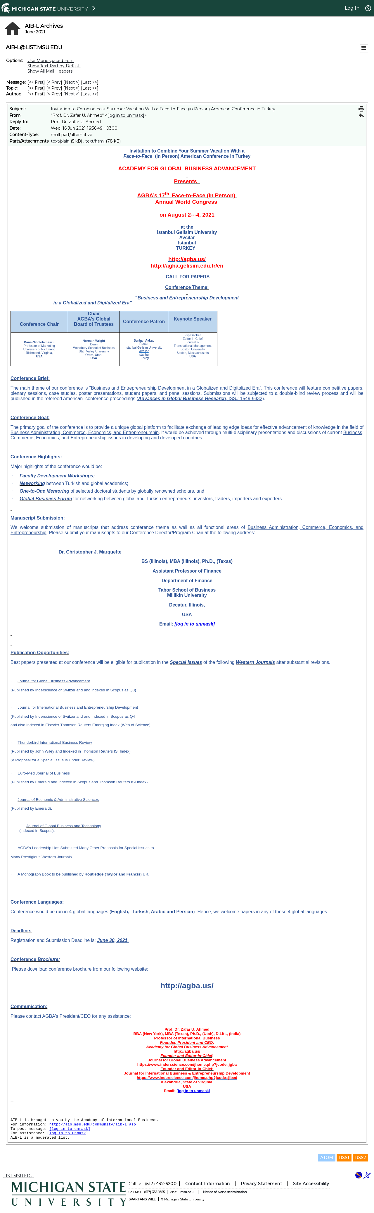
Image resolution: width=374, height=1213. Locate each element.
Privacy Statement (261, 1183)
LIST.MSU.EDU (18, 1175)
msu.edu (186, 1192)
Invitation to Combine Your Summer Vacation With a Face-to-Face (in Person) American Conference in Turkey (163, 109)
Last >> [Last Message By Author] (89, 94)
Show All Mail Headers (49, 71)
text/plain (60, 141)
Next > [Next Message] (71, 82)
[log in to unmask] (125, 115)
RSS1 (344, 1157)
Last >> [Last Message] (89, 82)
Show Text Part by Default (54, 65)
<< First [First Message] (36, 82)
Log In (352, 8)
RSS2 (360, 1157)
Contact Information (207, 1183)
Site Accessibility (311, 1183)
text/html (95, 141)
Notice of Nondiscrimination (225, 1192)
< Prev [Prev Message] (54, 82)
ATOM (326, 1157)
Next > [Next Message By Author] (71, 94)
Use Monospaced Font (50, 60)
